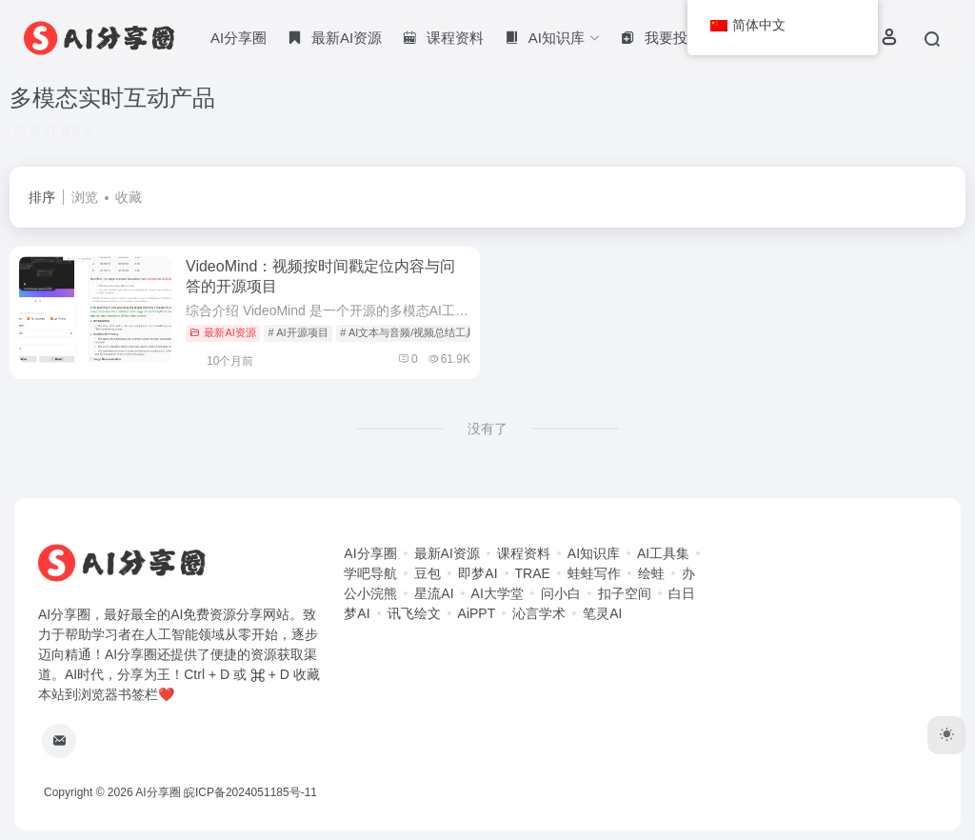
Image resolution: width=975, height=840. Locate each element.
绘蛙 (651, 573)
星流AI (433, 593)
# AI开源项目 (298, 332)
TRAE (532, 573)
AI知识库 (593, 553)
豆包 (427, 573)
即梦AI (477, 573)
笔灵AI (602, 613)
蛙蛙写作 (594, 573)
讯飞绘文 (414, 613)
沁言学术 (539, 613)
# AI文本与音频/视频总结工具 (408, 332)
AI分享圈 (238, 38)
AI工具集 (663, 553)
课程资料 (523, 553)
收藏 (128, 197)
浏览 (84, 197)
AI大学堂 (497, 593)
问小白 (561, 593)
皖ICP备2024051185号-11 (250, 792)
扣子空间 (624, 593)
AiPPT (477, 613)
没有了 (487, 428)
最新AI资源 (222, 332)
